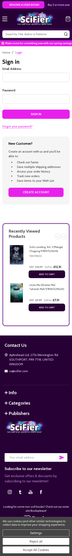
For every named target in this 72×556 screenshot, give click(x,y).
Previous (57, 236)
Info (11, 392)
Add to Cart (47, 274)
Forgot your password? (17, 126)
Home (6, 52)
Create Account (36, 192)
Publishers (17, 413)
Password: (9, 90)
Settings (36, 533)
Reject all (36, 541)
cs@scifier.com (18, 371)
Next (63, 236)
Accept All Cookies (36, 550)
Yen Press (35, 256)
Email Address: (12, 69)
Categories (17, 403)
